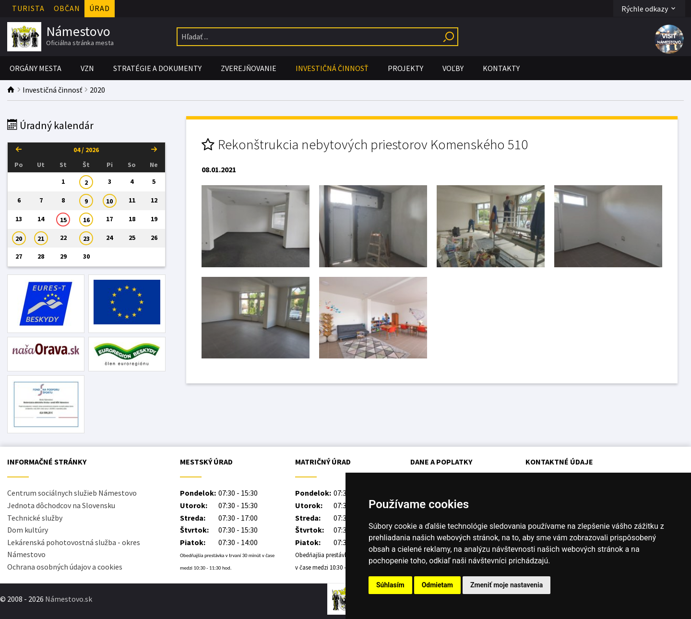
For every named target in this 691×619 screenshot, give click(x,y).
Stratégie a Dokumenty (157, 68)
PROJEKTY (405, 68)
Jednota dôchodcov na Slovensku (61, 505)
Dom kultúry (27, 530)
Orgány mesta (35, 68)
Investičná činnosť (332, 68)
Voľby (453, 68)
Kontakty (501, 68)
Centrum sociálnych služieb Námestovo (72, 493)
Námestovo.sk (68, 599)
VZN (87, 68)
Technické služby (34, 518)
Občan (67, 8)
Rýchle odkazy (649, 8)
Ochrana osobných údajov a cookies (64, 566)
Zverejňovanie (248, 68)
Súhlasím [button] (390, 585)
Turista (28, 8)
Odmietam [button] (437, 585)
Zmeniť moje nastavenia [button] (506, 585)
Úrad (99, 8)
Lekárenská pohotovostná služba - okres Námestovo (73, 548)
